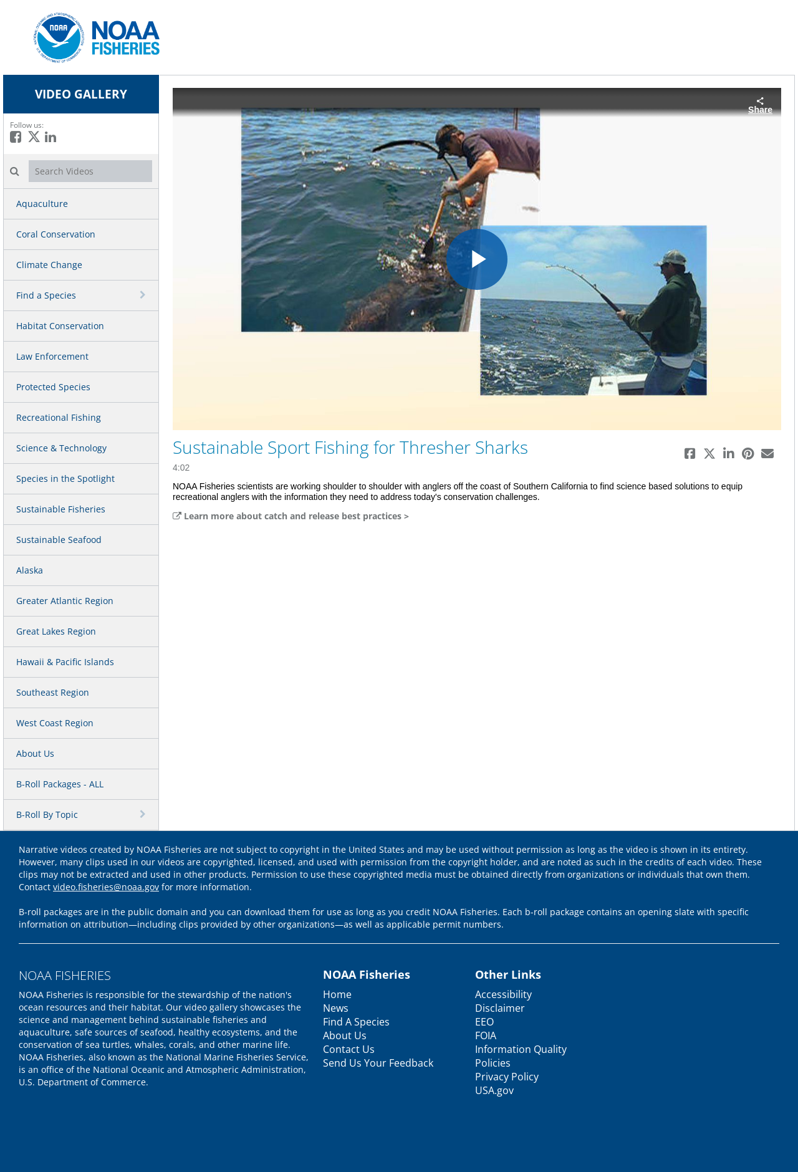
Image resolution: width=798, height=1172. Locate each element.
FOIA (485, 1035)
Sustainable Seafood (59, 539)
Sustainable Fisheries (60, 509)
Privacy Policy (507, 1076)
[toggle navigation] (144, 295)
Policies (493, 1063)
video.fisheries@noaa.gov (106, 887)
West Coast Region (55, 723)
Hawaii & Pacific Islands (65, 662)
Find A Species (356, 1022)
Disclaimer (500, 1008)
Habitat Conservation (60, 326)
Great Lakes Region (56, 631)
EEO (484, 1022)
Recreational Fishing (58, 417)
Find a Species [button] (46, 295)
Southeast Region (52, 692)
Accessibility (503, 994)
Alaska (29, 570)
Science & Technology (61, 448)
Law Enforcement (52, 356)
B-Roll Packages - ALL (59, 784)
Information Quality (521, 1049)
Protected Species (53, 387)
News (336, 1008)
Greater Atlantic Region (64, 601)
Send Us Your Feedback (378, 1063)
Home (337, 994)
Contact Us (349, 1049)
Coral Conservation (55, 234)
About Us (35, 753)
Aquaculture (42, 203)
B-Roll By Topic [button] (47, 814)
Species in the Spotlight (65, 478)
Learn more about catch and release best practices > (291, 516)
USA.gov (494, 1090)
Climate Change (49, 265)
